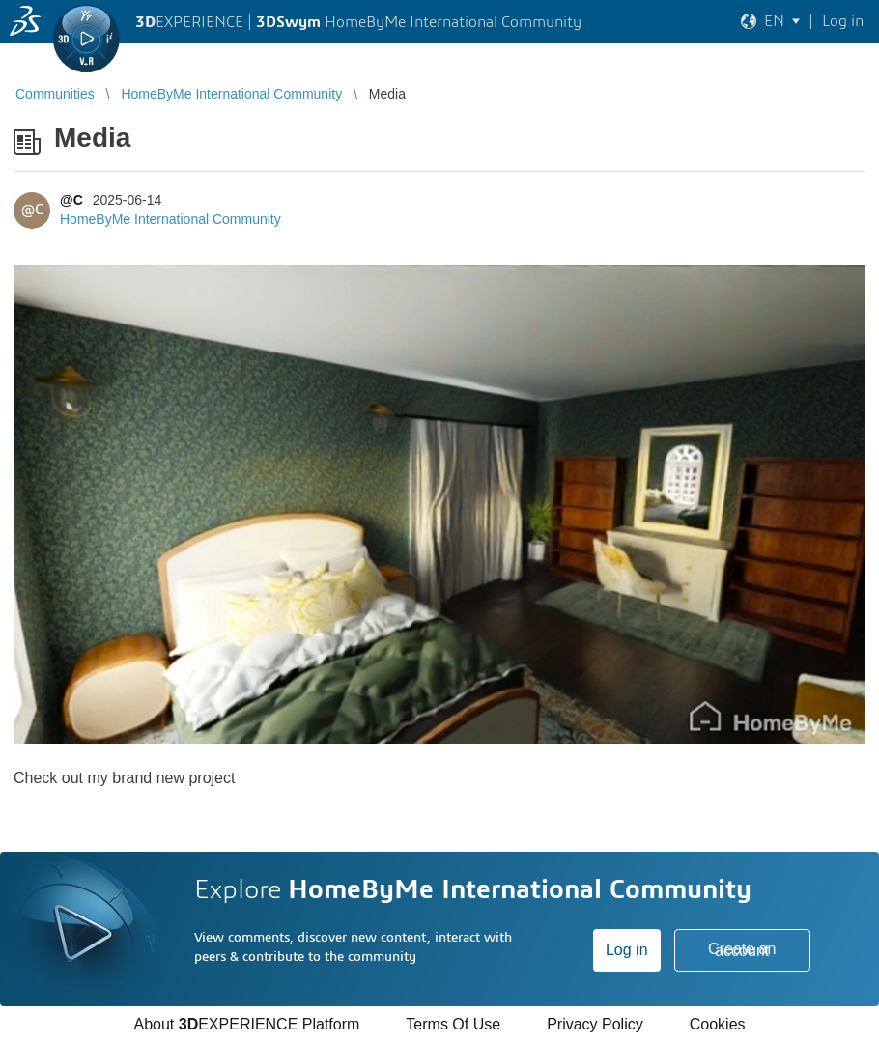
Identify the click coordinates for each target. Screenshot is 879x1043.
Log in (627, 950)
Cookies (718, 1024)
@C (71, 200)
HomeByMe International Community (170, 219)
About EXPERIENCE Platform (246, 1024)
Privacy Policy (595, 1024)
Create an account (742, 950)
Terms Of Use (453, 1024)
